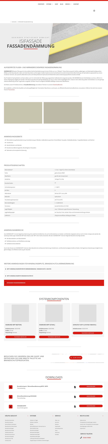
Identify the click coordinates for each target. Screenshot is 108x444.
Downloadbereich (57, 71)
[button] (88, 408)
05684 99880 (87, 423)
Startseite (14, 8)
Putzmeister (11, 76)
